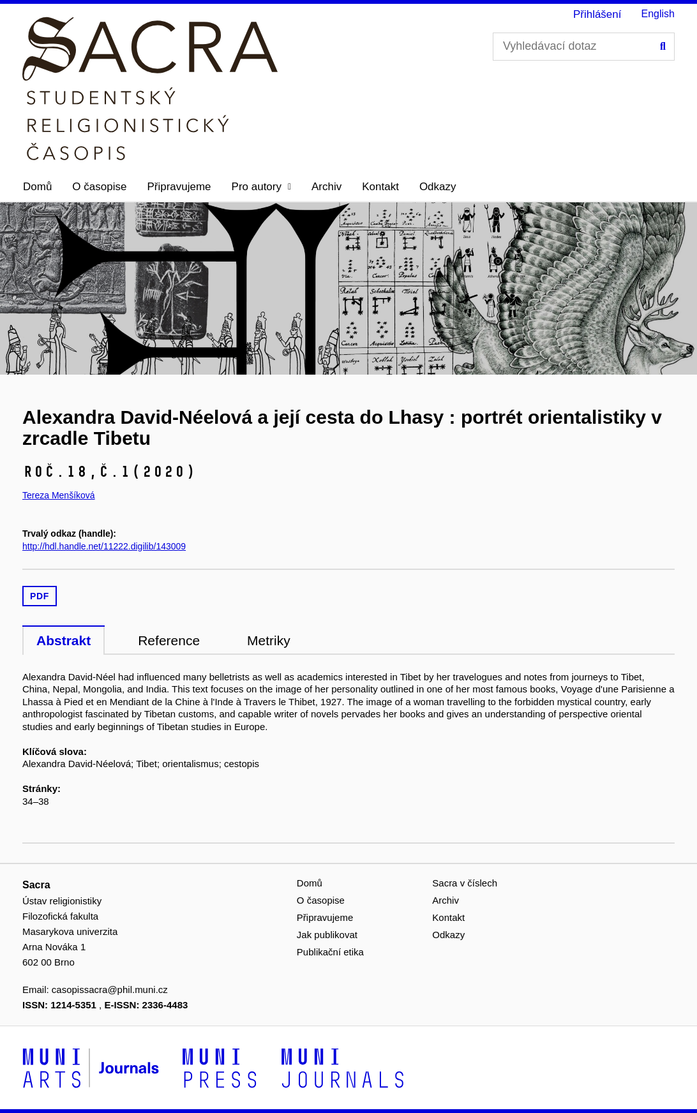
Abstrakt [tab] (63, 640)
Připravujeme (179, 187)
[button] (261, 187)
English (658, 13)
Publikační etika (330, 951)
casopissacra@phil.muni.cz (110, 989)
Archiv (326, 187)
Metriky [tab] (268, 640)
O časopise (99, 187)
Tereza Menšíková (58, 495)
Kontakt (380, 187)
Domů (37, 187)
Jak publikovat (327, 934)
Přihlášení (597, 14)
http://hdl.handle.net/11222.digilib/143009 (104, 546)
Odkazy (437, 187)
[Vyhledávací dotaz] (584, 47)
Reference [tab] (169, 640)
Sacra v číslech (464, 883)
